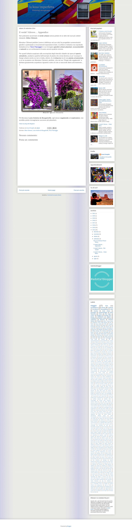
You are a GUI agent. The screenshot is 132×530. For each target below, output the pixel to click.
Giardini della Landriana (105, 400)
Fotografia (93, 318)
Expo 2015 (100, 326)
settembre (96, 239)
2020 (93, 216)
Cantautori (99, 361)
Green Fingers (94, 407)
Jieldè (110, 417)
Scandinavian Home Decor (107, 461)
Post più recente (24, 190)
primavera (101, 489)
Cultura (98, 376)
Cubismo (92, 376)
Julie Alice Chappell (109, 418)
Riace (96, 455)
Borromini (100, 357)
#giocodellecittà (104, 340)
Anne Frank (97, 347)
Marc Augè (105, 433)
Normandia (106, 332)
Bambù (104, 353)
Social (93, 337)
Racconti (92, 453)
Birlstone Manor (109, 355)
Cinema (110, 307)
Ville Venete (95, 475)
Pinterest (105, 448)
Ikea (110, 318)
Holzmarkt (109, 410)
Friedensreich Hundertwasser (97, 397)
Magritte (101, 329)
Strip (103, 468)
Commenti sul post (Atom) (54, 195)
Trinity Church (103, 471)
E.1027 (109, 325)
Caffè (102, 360)
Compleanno (108, 369)
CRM (97, 360)
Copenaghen (100, 373)
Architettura (94, 307)
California (93, 361)
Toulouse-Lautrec (94, 471)
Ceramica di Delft (107, 364)
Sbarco (98, 461)
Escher (109, 390)
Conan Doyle (101, 372)
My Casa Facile (98, 440)
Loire (92, 429)
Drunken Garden (103, 383)
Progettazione (103, 451)
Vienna (104, 473)
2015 (93, 227)
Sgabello (99, 462)
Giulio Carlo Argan (105, 403)
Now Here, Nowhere (104, 53)
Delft (92, 379)
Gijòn (101, 401)
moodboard (107, 486)
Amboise (106, 346)
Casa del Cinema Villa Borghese (102, 362)
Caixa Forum (108, 360)
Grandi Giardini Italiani (95, 405)
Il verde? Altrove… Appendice (98, 245)
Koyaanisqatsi (95, 419)
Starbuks (104, 465)
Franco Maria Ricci (102, 396)
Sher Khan (110, 462)
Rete (92, 455)
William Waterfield (100, 479)
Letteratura (93, 319)
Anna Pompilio (105, 154)
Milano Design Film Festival (99, 330)
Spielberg (93, 465)
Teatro (99, 337)
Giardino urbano (102, 318)
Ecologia (103, 385)
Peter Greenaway (99, 447)
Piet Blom (93, 448)
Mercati (98, 436)
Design (92, 317)
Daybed (109, 378)
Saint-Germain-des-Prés (108, 458)
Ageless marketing (95, 344)
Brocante (105, 358)
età (104, 482)
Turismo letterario (94, 472)
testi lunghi (104, 490)
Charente (101, 365)
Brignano (99, 358)
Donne (107, 382)
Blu (110, 322)
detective (100, 482)
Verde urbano (106, 311)
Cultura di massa (94, 378)
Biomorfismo (101, 355)
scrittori (92, 315)
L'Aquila (108, 419)
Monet (109, 330)
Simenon (101, 464)
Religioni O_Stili (103, 136)
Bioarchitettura (94, 355)
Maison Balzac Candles (96, 432)
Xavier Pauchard (94, 480)
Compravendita (94, 371)
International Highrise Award (98, 415)
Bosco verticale (108, 357)
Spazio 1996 (102, 88)
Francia (94, 396)
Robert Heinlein (95, 457)
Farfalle (92, 393)
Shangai (104, 462)
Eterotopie (98, 392)
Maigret (110, 430)
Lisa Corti (105, 428)
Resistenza (109, 454)
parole (96, 489)
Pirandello (111, 448)
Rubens (109, 457)
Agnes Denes (103, 344)
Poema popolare (96, 450)
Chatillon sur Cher (109, 365)
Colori (101, 369)
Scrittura (95, 309)
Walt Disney (108, 478)
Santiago (105, 460)
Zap (102, 480)
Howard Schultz (102, 411)
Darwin (104, 325)
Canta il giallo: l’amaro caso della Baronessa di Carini (105, 101)
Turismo (103, 339)
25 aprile (96, 342)
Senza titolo (102, 76)
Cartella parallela (107, 361)
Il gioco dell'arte (103, 43)
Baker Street (93, 353)
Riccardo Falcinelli (108, 335)
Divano (92, 382)
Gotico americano (103, 404)
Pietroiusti (99, 335)
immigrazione (99, 485)
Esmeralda (93, 326)
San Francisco (96, 460)
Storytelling (104, 309)
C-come (92, 360)
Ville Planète (110, 473)
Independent (108, 412)
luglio (95, 258)
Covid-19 (98, 325)
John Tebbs (93, 418)
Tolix (110, 469)
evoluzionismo (110, 482)
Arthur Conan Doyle (108, 321)
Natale (105, 440)
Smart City (99, 336)
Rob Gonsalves (109, 455)
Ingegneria (93, 414)
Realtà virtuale (108, 453)
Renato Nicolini (94, 454)
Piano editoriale (108, 447)
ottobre (95, 236)
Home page (51, 190)
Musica (92, 440)
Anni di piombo (94, 348)
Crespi (103, 375)
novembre (96, 234)
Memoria (102, 319)
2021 (93, 213)
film (109, 339)
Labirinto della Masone (107, 328)
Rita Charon (101, 455)
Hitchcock (103, 410)
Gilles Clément (28, 130)
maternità (93, 486)
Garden (106, 397)
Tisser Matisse (102, 112)
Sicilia (93, 336)
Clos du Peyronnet (107, 368)
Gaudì (111, 397)
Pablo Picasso (107, 443)
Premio (109, 450)
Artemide (103, 351)
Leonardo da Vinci (103, 425)
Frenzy (109, 396)
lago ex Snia (108, 485)
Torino (100, 314)
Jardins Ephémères (103, 417)
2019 (93, 218)
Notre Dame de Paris (95, 442)
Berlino (104, 354)
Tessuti (99, 321)
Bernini (109, 354)
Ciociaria (99, 368)
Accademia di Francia (107, 343)
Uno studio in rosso (109, 472)
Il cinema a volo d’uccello (105, 31)
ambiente (109, 480)
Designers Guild (95, 380)
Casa (92, 362)
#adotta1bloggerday (95, 340)
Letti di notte (104, 426)
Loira (110, 428)
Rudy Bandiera (94, 458)
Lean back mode (108, 423)
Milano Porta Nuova (95, 437)
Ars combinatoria (96, 351)
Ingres (99, 414)
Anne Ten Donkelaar (106, 347)
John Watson (100, 418)
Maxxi (111, 329)
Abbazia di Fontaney (96, 343)
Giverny (107, 326)
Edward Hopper (99, 386)
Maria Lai (111, 433)
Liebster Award (98, 428)
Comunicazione (103, 371)
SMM (100, 458)
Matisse (106, 329)
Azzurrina (109, 351)
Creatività (98, 375)
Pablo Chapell (98, 443)
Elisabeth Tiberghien (105, 387)
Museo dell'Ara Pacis (106, 439)
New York (98, 332)
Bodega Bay (107, 315)
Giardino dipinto (94, 401)
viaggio (94, 306)
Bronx (110, 358)
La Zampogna (102, 421)
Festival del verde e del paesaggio (103, 393)
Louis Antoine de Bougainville (40, 130)
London (96, 429)
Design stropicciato (109, 379)
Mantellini (99, 433)
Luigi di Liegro (99, 430)
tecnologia (98, 490)
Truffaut (109, 471)
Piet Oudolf (99, 448)
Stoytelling (105, 467)
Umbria (101, 472)
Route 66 (104, 457)
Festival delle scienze (95, 394)
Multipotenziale (97, 439)
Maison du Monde (107, 432)
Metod (110, 436)
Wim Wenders (109, 479)
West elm (93, 479)
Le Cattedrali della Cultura (104, 422)
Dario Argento (103, 378)
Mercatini (104, 436)
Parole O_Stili (101, 446)
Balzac (99, 353)
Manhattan (93, 433)
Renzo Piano (102, 454)
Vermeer (99, 473)
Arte (106, 306)
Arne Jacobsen (110, 350)
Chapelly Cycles (94, 365)
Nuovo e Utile (105, 442)
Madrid (105, 430)
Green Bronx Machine (106, 405)
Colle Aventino (94, 369)
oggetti (101, 487)
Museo (92, 332)
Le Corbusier (100, 423)
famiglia (105, 483)
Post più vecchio (79, 190)
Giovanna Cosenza (95, 403)
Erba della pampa (101, 390)
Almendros (100, 346)
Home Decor (93, 411)
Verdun (93, 473)
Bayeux (100, 354)
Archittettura (98, 350)
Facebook (109, 392)
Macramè (94, 329)
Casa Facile (99, 324)
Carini (92, 324)
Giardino (96, 311)
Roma (103, 307)
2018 (93, 220)
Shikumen (94, 464)
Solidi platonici (108, 464)
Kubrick (102, 419)
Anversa (100, 348)
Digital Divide (104, 380)
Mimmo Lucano (105, 437)
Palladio (92, 444)
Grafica (110, 404)
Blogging (99, 315)
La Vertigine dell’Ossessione (103, 65)
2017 (93, 223)
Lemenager (93, 425)
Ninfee (110, 440)
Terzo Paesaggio (53, 130)
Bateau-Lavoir (94, 354)
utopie (95, 492)
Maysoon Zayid (102, 435)
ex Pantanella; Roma (97, 483)
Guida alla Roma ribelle (103, 408)
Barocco (109, 353)
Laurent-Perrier (94, 422)
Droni (97, 383)
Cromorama (108, 375)
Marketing (94, 435)
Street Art (98, 468)
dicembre (96, 231)
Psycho (109, 451)
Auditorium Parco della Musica (99, 322)
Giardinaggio (93, 400)
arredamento (93, 482)
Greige (100, 407)
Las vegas (109, 421)
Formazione (104, 394)
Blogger (69, 526)
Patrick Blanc (104, 333)
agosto (95, 256)
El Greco (97, 387)
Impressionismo (100, 412)
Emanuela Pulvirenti (103, 389)
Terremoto (105, 469)
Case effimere (99, 364)
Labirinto (98, 328)
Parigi (97, 333)
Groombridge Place (107, 407)
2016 (93, 225)
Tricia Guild (94, 339)
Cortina (106, 373)
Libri (111, 309)
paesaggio (93, 312)
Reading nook (100, 453)
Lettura (110, 426)
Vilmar (101, 475)
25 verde (102, 342)
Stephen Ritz (98, 467)
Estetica (92, 392)
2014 (93, 229)
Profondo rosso (94, 451)
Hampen (97, 410)
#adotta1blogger (103, 312)
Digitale (109, 317)
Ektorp (92, 387)
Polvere (104, 450)
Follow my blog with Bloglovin (27, 123)
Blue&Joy (94, 357)
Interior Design (107, 414)
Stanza (98, 465)
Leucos (92, 428)
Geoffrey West (107, 398)
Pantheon (98, 444)
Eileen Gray (108, 386)
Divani (110, 380)
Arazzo (105, 348)
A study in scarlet (109, 342)
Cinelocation (106, 367)
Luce (93, 430)
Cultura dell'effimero (106, 376)
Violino (106, 475)
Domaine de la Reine (99, 382)
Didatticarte (100, 317)
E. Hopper (97, 385)
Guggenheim (93, 408)
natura (97, 487)
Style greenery (108, 468)
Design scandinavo (99, 379)
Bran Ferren (93, 358)
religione (107, 489)
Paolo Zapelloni (105, 444)
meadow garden (99, 486)
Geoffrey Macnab (97, 398)
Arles (104, 350)
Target (99, 469)
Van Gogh (108, 314)
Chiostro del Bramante (97, 367)
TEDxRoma (93, 469)
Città (105, 324)
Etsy (104, 392)
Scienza (93, 462)
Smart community (108, 336)
